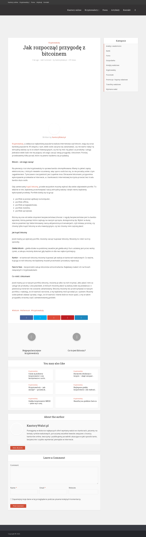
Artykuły (39, 2)
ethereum (26, 310)
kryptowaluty (38, 310)
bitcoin (16, 310)
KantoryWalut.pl (61, 60)
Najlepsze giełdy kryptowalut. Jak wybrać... (85, 388)
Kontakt (46, 2)
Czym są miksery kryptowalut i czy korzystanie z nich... (37, 375)
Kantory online (13, 2)
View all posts (18, 448)
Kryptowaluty (24, 2)
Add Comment (46, 60)
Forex (33, 2)
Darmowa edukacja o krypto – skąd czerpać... (84, 374)
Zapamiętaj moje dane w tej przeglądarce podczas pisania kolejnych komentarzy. (46, 499)
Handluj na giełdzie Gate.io (85, 401)
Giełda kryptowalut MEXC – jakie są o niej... (40, 402)
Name (13, 488)
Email (43, 488)
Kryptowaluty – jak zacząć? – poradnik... (37, 388)
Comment (14, 465)
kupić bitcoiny (32, 186)
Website (72, 488)
